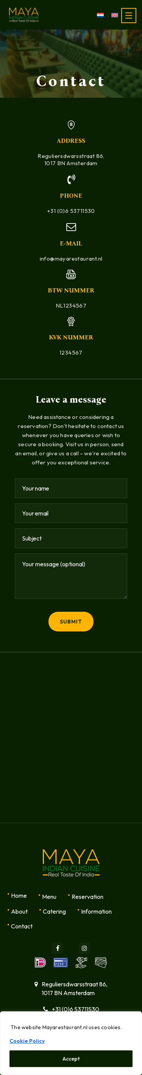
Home (19, 895)
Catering (54, 911)
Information (96, 911)
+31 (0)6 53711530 (71, 210)
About (19, 911)
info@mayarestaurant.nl (71, 258)
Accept (71, 1058)
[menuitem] (100, 14)
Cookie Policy (27, 1041)
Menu (49, 896)
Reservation (87, 896)
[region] (71, 1043)
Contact (22, 926)
